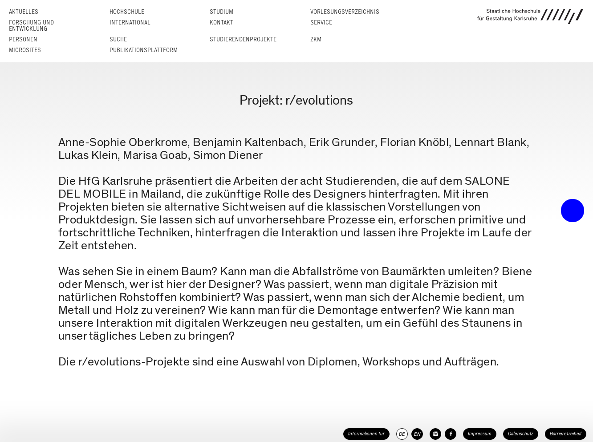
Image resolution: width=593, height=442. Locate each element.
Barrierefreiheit (565, 433)
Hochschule (127, 12)
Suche (118, 39)
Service (321, 22)
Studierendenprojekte (243, 39)
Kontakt (221, 22)
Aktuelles (23, 12)
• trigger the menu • (572, 210)
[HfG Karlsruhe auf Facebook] (450, 434)
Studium (221, 12)
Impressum (479, 433)
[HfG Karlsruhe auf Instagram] (435, 434)
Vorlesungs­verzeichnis (344, 12)
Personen (23, 39)
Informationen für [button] (366, 433)
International (130, 22)
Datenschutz (520, 433)
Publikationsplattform (144, 50)
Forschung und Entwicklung (31, 25)
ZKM (315, 39)
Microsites (25, 50)
